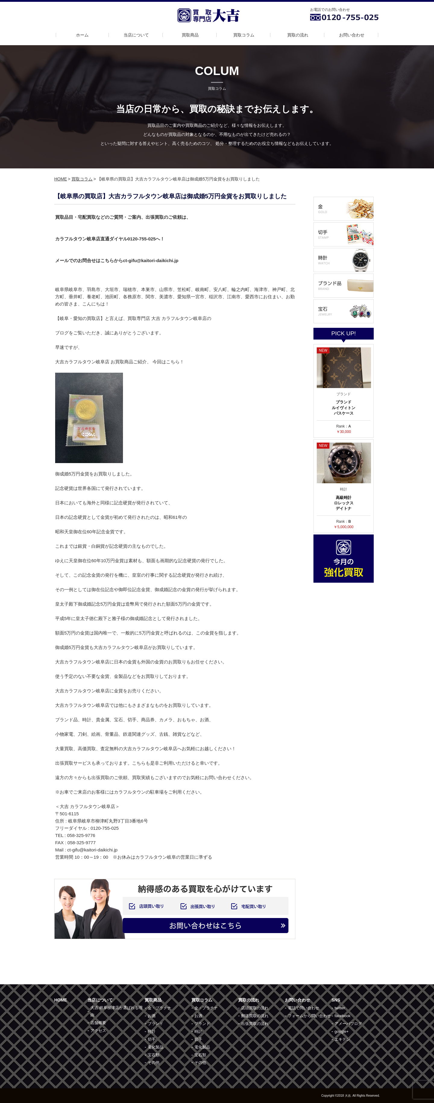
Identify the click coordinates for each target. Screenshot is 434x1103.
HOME (60, 179)
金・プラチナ (159, 1008)
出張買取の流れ (255, 1023)
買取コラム (243, 35)
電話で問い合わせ (303, 1008)
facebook (343, 1016)
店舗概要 (98, 1022)
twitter (340, 1008)
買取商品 (190, 35)
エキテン (342, 1039)
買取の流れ (297, 35)
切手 (152, 1039)
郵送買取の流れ (255, 1016)
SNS (336, 1000)
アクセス (98, 1030)
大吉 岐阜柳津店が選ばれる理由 (116, 1011)
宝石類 (153, 1055)
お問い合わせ (351, 35)
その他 (153, 1062)
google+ (342, 1031)
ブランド (155, 1023)
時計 (152, 1031)
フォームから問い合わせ (309, 1016)
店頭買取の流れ (255, 1008)
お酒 (152, 1016)
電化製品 (155, 1047)
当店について (136, 35)
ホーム (82, 35)
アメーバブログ (348, 1023)
